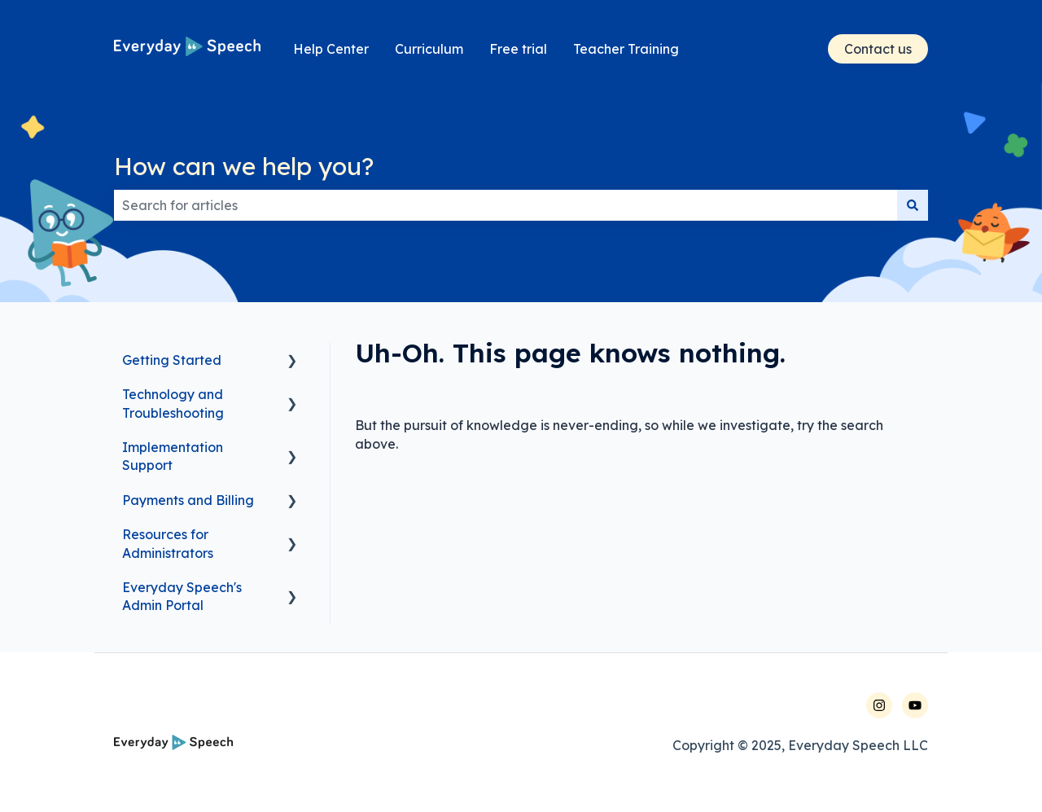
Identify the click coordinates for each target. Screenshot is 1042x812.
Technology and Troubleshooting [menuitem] (173, 403)
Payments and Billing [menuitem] (188, 500)
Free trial (518, 49)
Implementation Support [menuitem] (172, 456)
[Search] (912, 205)
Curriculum (429, 49)
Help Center (331, 49)
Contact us (878, 49)
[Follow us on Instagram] (879, 705)
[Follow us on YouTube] (915, 705)
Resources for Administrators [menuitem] (167, 543)
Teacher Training (626, 49)
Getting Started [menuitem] (171, 360)
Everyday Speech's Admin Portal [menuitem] (182, 596)
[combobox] (505, 205)
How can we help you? (244, 166)
